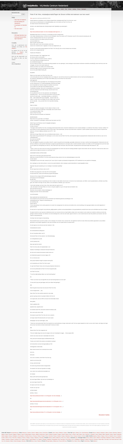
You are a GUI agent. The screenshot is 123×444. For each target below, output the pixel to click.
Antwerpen (102, 432)
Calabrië (18, 434)
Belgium (3, 434)
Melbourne (58, 437)
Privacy (78, 9)
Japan (74, 432)
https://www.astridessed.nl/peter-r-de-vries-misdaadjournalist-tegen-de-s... (45, 31)
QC (80, 432)
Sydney (68, 437)
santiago (27, 437)
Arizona (87, 437)
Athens (107, 432)
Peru (10, 437)
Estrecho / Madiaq (35, 432)
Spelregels (84, 9)
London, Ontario (55, 432)
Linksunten (87, 434)
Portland (86, 439)
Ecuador (3, 437)
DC (20, 439)
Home (54, 9)
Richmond (91, 439)
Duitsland (50, 434)
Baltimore (98, 437)
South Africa (45, 432)
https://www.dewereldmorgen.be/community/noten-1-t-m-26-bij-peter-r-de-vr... (46, 401)
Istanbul (67, 434)
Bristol (7, 434)
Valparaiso (36, 437)
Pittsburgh (82, 439)
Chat (66, 9)
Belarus (119, 432)
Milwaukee (49, 439)
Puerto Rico (14, 437)
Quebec (65, 432)
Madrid (100, 434)
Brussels (10, 434)
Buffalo (113, 437)
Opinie (31, 18)
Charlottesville (118, 437)
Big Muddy (103, 437)
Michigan (44, 439)
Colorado (12, 439)
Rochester (96, 439)
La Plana (73, 434)
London (96, 434)
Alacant (98, 432)
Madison (40, 439)
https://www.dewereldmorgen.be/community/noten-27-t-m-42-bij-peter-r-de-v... (46, 406)
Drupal (21, 52)
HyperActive (19, 53)
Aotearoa (50, 437)
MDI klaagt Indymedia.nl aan (20, 35)
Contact (69, 9)
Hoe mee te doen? (18, 28)
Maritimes (61, 432)
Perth (62, 437)
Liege (77, 434)
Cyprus (22, 434)
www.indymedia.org (14, 432)
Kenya (40, 432)
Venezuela (41, 437)
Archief (62, 9)
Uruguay (32, 437)
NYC (73, 439)
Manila (77, 432)
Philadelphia (77, 439)
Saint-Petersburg (85, 432)
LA (37, 439)
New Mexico (63, 439)
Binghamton (109, 437)
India (76, 437)
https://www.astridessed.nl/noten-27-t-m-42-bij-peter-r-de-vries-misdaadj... (45, 412)
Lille (83, 434)
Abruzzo (94, 432)
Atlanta (91, 437)
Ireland (63, 434)
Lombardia (92, 434)
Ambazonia (24, 432)
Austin (95, 437)
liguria (80, 434)
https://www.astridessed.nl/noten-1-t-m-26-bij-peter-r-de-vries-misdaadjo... (45, 395)
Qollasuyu (19, 437)
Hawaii (23, 439)
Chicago (3, 439)
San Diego (106, 439)
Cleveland (7, 439)
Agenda (58, 9)
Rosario (23, 437)
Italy (70, 434)
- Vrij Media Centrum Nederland (47, 5)
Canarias (28, 432)
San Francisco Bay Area (114, 439)
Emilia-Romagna (28, 434)
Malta (104, 434)
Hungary (59, 434)
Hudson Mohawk (32, 439)
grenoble (54, 434)
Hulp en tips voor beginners (20, 19)
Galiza (47, 434)
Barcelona (115, 432)
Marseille (107, 434)
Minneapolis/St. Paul (55, 439)
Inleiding (74, 9)
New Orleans (68, 439)
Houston (26, 439)
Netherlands (119, 434)
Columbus (16, 439)
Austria (110, 432)
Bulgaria (14, 434)
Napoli (115, 434)
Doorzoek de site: (16, 12)
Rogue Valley (101, 439)
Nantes (111, 434)
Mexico (7, 437)
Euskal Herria (42, 434)
